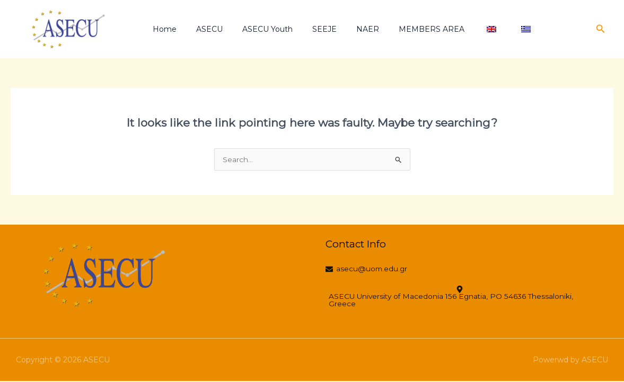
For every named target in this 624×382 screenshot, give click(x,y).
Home (162, 29)
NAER (346, 29)
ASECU (202, 29)
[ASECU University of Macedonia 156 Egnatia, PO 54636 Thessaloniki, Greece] (463, 297)
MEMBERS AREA (405, 29)
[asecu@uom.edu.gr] (370, 270)
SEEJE (307, 29)
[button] (600, 29)
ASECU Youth (255, 29)
